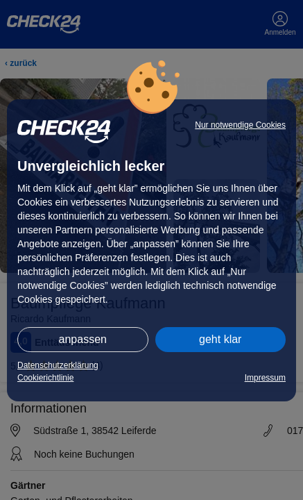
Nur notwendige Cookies (240, 125)
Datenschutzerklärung (57, 365)
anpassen (83, 339)
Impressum (265, 378)
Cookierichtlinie (45, 378)
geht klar (220, 339)
